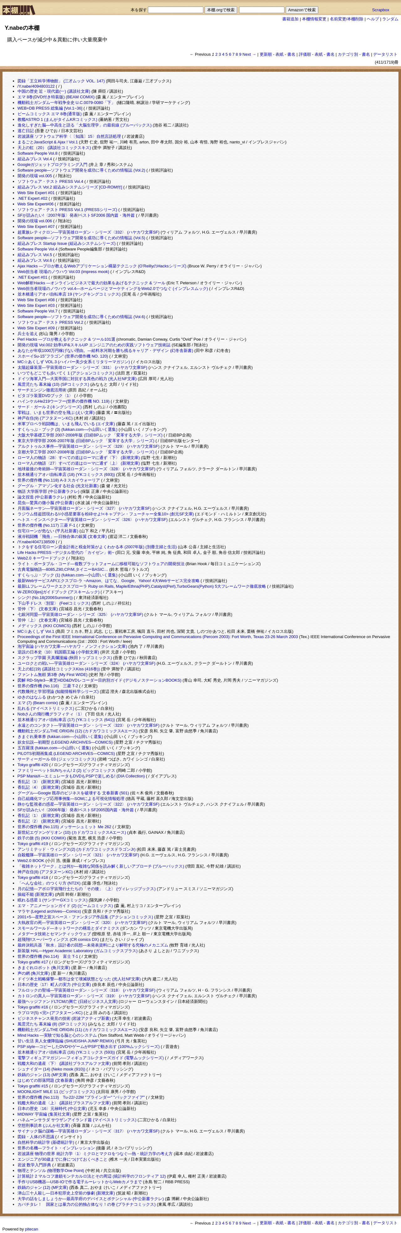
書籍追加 (290, 19)
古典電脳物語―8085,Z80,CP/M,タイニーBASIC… (63, 569)
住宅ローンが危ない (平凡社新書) (48, 531)
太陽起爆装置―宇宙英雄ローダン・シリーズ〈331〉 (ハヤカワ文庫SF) (83, 367)
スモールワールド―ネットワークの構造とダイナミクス (68, 928)
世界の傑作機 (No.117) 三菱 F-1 (47, 525)
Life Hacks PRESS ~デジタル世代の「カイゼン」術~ (66, 552)
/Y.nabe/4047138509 (36, 541)
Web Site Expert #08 (36, 299)
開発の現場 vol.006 (35, 221)
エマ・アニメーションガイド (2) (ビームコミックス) (65, 905)
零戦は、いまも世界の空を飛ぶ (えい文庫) (56, 412)
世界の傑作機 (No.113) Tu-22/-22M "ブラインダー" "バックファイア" (81, 1097)
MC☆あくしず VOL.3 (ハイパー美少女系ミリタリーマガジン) (74, 361)
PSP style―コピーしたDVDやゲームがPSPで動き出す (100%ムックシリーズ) (89, 1046)
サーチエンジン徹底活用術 (42, 390)
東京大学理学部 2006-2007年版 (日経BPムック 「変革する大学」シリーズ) (86, 440)
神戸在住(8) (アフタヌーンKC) (45, 871)
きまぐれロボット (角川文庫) (44, 967)
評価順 (305, 54)
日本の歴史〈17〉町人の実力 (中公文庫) (54, 984)
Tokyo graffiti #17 (33, 962)
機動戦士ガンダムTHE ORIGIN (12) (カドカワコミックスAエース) (78, 731)
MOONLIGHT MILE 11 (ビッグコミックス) (56, 1091)
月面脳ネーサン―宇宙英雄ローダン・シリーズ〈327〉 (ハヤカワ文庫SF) (85, 508)
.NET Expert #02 (33, 198)
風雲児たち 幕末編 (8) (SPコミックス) (52, 1024)
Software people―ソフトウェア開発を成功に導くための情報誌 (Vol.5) (81, 237)
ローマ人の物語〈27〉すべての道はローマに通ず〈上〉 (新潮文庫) (79, 463)
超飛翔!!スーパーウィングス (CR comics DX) (58, 939)
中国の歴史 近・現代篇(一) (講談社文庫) (54, 91)
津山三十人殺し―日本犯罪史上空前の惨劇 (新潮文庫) (66, 1193)
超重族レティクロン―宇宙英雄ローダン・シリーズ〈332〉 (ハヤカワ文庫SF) (89, 232)
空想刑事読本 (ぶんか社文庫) (44, 1125)
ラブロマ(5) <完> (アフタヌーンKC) (50, 1012)
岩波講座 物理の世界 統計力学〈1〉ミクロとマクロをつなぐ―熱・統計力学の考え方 (95, 1153)
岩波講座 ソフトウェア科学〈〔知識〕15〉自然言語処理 (69, 136)
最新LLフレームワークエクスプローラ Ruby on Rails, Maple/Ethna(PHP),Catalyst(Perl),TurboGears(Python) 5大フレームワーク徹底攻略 (142, 586)
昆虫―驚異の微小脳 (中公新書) (46, 502)
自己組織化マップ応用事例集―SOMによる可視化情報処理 (71, 798)
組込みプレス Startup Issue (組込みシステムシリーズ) (67, 243)
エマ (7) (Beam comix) (38, 702)
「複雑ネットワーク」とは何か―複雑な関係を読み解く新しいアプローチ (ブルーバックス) (101, 866)
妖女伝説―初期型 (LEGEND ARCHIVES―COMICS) (65, 742)
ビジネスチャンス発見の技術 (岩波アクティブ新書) (64, 1018)
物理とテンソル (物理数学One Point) (51, 1170)
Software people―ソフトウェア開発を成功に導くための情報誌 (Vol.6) (81, 316)
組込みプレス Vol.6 (35, 260)
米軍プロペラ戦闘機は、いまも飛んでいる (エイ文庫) (66, 423)
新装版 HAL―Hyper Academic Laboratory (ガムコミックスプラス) (78, 950)
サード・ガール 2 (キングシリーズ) (50, 407)
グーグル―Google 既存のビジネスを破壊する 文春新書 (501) (73, 793)
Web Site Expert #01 (36, 192)
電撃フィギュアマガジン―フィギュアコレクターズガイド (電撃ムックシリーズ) (91, 1057)
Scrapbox (380, 10)
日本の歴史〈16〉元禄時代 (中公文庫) (52, 1108)
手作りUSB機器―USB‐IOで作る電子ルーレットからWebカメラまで (80, 1181)
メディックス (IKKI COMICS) (44, 625)
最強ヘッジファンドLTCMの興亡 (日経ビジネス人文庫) (68, 1001)
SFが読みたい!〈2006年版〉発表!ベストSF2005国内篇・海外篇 (76, 809)
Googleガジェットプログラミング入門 (53, 164)
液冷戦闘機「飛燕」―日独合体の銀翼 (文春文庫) (62, 536)
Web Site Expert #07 (36, 226)
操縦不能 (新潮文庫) (36, 894)
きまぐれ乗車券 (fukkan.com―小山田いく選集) (60, 736)
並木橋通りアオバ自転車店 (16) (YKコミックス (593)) (66, 1052)
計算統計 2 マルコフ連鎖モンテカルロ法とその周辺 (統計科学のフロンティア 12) (92, 1176)
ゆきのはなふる (32, 697)
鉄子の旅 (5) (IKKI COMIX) (42, 838)
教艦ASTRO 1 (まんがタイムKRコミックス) (57, 119)
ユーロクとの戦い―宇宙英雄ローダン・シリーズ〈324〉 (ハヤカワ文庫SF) (87, 663)
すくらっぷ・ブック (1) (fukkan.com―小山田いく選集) (67, 575)
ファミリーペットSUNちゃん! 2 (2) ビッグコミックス (66, 770)
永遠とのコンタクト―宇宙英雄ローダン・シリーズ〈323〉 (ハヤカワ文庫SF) (89, 725)
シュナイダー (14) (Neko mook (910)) (52, 1069)
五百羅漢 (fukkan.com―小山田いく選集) (54, 747)
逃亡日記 (26, 130)
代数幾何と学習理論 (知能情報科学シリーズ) (58, 691)
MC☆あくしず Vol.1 (36, 631)
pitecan (31, 1229)
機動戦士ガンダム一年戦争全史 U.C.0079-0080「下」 (67, 102)
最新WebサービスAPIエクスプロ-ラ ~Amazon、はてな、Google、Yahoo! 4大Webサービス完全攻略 (109, 580)
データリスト (385, 54)
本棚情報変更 (314, 19)
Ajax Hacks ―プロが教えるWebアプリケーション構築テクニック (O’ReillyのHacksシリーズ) (102, 266)
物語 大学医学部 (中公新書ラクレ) (49, 491)
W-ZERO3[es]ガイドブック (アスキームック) (59, 592)
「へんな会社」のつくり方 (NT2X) (49, 883)
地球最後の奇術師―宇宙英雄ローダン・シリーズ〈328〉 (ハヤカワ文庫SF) (87, 469)
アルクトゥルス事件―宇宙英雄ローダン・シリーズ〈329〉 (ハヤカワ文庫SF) (89, 446)
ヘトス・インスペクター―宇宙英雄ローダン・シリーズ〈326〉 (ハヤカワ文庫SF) (93, 519)
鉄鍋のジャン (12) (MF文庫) (43, 1187)
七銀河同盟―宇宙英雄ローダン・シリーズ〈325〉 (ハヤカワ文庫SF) (80, 614)
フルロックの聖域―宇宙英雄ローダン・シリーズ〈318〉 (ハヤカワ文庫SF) (87, 990)
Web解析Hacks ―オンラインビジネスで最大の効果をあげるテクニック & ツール (91, 283)
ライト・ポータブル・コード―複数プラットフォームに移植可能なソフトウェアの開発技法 (101, 563)
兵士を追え (28, 333)
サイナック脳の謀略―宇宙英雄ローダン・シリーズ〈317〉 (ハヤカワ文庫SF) (89, 1131)
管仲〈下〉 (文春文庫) (38, 608)
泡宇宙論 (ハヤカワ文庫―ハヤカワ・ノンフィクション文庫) (72, 646)
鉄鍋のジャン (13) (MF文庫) (43, 1074)
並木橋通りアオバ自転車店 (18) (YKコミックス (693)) (66, 474)
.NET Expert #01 (33, 277)
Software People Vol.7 (38, 311)
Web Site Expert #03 (36, 305)
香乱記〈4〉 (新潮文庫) (39, 787)
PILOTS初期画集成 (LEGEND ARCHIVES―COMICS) (66, 753)
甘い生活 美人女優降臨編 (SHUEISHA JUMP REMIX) (66, 1041)
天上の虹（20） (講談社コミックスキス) (54, 147)
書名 (291, 54)
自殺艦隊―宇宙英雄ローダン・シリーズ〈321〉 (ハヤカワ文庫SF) (78, 855)
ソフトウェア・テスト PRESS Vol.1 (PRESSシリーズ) (67, 209)
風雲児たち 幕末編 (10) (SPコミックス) (53, 384)
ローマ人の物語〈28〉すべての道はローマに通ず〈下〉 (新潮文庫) (79, 457)
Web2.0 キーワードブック (41, 558)
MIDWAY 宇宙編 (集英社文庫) (44, 1114)
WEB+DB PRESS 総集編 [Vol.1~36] (50, 108)
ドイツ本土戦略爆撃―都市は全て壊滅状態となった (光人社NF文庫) (79, 979)
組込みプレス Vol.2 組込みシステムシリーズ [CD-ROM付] (70, 187)
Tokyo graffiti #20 (33, 764)
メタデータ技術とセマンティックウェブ (54, 933)
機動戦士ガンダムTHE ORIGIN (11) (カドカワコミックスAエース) (78, 1029)
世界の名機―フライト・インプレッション (56, 1148)
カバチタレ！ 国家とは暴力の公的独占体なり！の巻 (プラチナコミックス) (87, 1204)
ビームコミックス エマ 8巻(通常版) (50, 113)
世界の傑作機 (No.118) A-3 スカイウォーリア (59, 480)
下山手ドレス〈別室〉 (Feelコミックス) (54, 603)
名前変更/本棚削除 (347, 19)
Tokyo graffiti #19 (33, 843)
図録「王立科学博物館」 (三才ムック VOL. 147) (61, 81)
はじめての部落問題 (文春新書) (46, 1080)
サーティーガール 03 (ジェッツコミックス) (57, 759)
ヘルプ (373, 19)
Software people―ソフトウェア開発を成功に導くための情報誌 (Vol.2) (81, 170)
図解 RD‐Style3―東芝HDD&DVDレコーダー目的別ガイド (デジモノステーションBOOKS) (100, 680)
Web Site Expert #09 (36, 328)
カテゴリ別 (348, 54)
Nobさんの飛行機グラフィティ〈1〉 (51, 714)
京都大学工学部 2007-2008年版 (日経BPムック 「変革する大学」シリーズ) (86, 452)
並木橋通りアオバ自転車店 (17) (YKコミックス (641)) (66, 719)
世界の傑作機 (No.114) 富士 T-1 (48, 956)
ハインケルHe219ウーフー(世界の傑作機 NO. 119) (64, 401)
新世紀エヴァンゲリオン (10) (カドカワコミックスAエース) (72, 832)
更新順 (266, 54)
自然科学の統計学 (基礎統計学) (46, 1142)
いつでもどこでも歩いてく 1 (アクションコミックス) (66, 373)
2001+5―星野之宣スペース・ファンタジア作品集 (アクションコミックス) (85, 917)
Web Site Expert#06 (36, 204)
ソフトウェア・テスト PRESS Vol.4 (50, 181)
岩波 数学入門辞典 (34, 1165)
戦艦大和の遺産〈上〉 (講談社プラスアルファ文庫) (64, 1103)
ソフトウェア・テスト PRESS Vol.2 (50, 322)
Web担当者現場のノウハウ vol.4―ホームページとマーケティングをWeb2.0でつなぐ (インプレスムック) (113, 288)
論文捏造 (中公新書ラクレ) (42, 497)
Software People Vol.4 (38, 249)
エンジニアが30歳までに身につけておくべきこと (62, 1159)
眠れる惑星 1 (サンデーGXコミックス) (53, 900)
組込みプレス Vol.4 (35, 159)
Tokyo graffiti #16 (33, 1007)
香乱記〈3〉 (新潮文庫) (39, 781)
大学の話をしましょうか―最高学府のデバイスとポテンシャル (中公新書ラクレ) (91, 1198)
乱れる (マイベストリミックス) (46, 708)
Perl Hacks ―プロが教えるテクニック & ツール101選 (66, 339)
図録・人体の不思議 (36, 1136)
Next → (249, 54)
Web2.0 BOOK (31, 860)
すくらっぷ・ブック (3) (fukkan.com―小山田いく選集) (67, 429)
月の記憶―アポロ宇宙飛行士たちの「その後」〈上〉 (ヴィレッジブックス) (87, 888)
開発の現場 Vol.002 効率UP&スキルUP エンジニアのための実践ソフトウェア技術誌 (94, 345)
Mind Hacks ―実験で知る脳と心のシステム (57, 1035)
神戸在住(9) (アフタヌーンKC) (45, 418)
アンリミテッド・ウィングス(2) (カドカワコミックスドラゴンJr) (77, 849)
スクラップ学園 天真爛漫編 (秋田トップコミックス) (65, 657)
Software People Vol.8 (38, 153)
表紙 (279, 54)
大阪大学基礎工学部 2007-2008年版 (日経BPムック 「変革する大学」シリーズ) (90, 435)
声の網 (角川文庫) (34, 973)
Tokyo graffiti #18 (33, 877)
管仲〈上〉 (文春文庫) (38, 620)
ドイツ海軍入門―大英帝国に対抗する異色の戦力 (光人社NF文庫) (77, 378)
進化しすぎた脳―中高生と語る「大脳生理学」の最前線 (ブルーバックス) (85, 125)
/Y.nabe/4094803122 (36, 86)
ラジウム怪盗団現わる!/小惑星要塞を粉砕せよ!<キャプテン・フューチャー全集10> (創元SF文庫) (106, 514)
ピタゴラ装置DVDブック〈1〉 (45, 395)
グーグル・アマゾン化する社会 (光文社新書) (58, 485)
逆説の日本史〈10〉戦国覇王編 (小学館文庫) (58, 652)
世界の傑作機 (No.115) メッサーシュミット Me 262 (65, 826)
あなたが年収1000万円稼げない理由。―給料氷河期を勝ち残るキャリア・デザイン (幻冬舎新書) (105, 350)
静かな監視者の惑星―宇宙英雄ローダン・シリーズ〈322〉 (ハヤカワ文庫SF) (89, 804)
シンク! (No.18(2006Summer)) (45, 597)
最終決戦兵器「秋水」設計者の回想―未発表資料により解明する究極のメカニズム (93, 945)
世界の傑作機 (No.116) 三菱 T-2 (48, 686)
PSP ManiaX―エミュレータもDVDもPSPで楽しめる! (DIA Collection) (81, 776)
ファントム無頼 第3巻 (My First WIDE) (53, 674)
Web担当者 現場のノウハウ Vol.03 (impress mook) (63, 271)
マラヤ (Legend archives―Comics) (49, 911)
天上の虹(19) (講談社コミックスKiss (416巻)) (59, 669)
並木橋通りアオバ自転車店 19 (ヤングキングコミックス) (69, 294)
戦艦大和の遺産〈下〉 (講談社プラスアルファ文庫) (64, 1063)
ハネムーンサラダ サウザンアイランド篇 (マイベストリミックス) (77, 1119)
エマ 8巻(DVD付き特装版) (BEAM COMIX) (56, 97)
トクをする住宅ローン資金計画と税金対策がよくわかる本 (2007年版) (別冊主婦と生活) (97, 546)
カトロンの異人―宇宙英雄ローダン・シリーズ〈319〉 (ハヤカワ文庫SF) (85, 995)
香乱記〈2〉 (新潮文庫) (39, 821)
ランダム (390, 19)
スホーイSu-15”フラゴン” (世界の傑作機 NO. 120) (63, 356)
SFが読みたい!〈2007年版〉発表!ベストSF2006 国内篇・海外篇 (76, 215)
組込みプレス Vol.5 (35, 254)
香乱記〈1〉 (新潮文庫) (39, 815)
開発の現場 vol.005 (35, 175)
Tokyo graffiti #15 (33, 1086)
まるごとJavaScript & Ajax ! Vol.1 (48, 142)
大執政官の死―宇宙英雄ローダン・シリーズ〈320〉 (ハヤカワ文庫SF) (83, 922)
